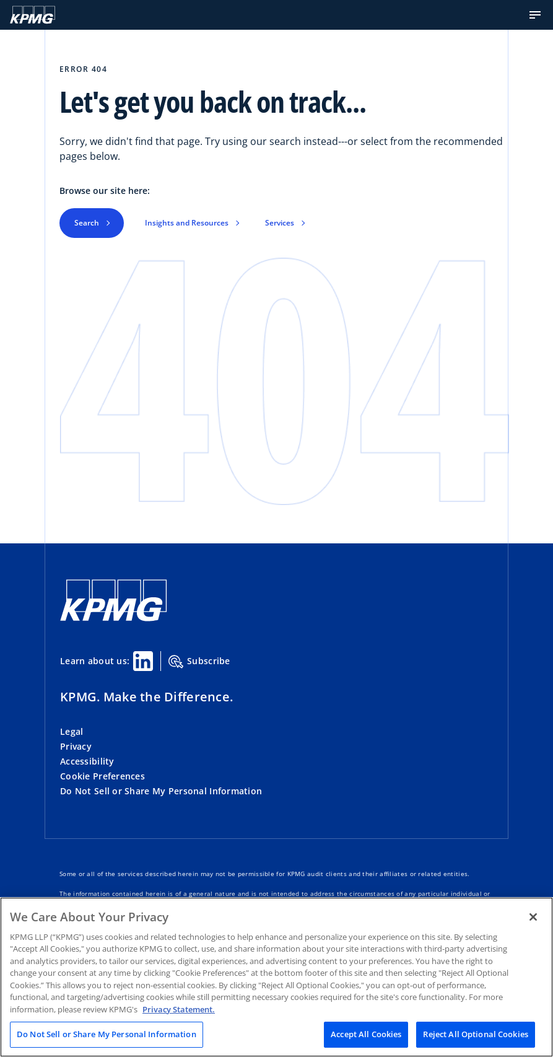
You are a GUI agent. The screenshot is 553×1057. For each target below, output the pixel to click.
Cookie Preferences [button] (102, 776)
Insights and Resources (187, 222)
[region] (276, 977)
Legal (71, 731)
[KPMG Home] (32, 15)
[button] (535, 15)
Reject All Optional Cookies (475, 1034)
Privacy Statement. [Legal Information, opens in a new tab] (178, 1009)
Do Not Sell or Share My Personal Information (161, 791)
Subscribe (199, 662)
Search (86, 222)
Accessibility (87, 761)
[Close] (533, 917)
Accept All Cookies (366, 1034)
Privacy (76, 746)
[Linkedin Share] (143, 661)
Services (279, 222)
